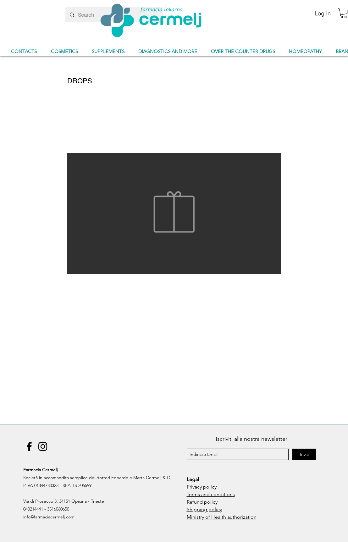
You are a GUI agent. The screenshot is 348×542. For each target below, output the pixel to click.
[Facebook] (29, 446)
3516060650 (58, 509)
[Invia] (304, 454)
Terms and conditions (211, 494)
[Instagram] (43, 446)
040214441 (33, 509)
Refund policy (202, 502)
